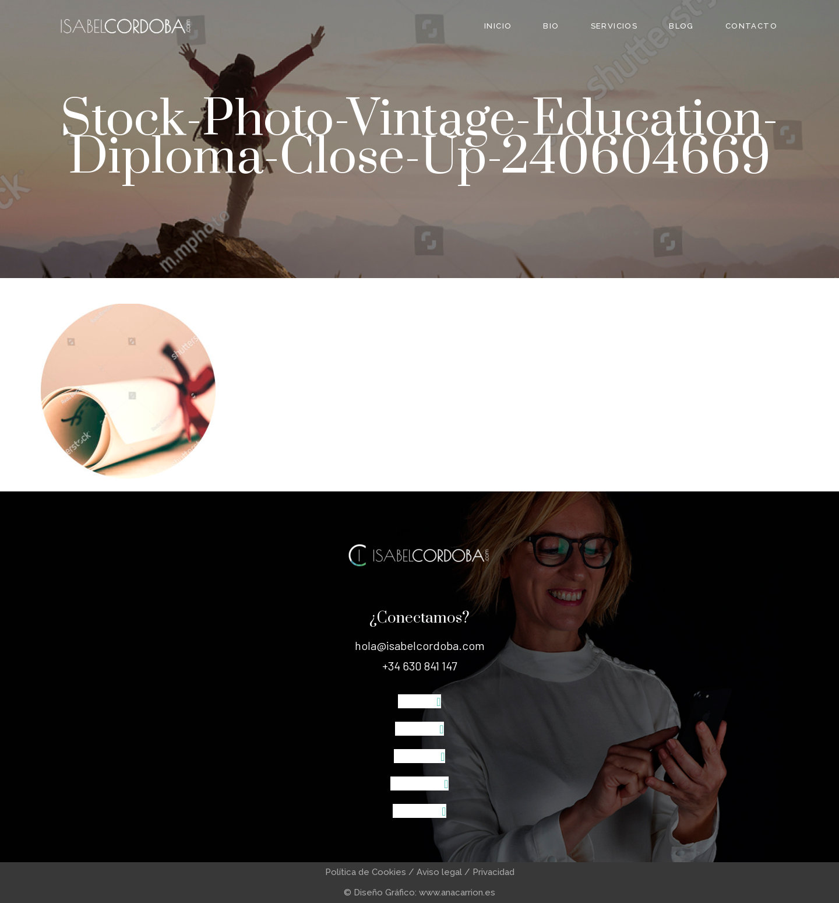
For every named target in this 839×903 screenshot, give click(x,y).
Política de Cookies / (371, 872)
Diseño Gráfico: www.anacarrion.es (424, 892)
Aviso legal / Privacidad (465, 872)
